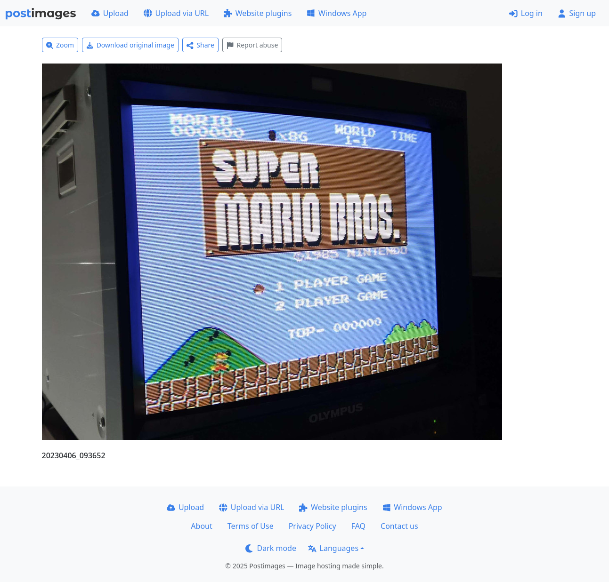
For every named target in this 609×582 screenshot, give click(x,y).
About (201, 526)
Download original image (130, 44)
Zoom (60, 44)
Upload (110, 13)
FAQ (358, 526)
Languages (333, 548)
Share (200, 44)
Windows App (336, 13)
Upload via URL (176, 13)
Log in (526, 13)
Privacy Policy (312, 526)
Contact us (399, 526)
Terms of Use (250, 526)
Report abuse (252, 44)
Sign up (577, 13)
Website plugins (258, 13)
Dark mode (270, 548)
